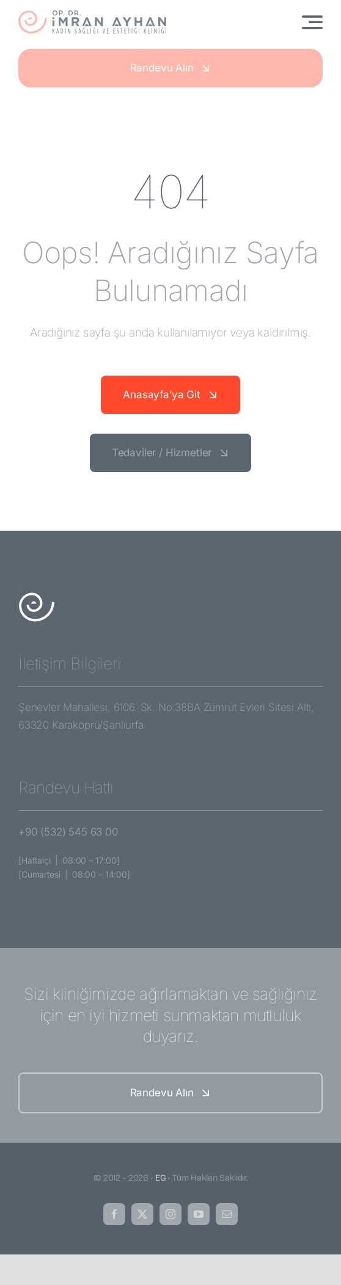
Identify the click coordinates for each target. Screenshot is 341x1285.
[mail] (227, 1214)
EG (160, 1178)
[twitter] (142, 1214)
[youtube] (199, 1214)
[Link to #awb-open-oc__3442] (312, 22)
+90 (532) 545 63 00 (68, 832)
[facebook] (114, 1214)
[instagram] (171, 1214)
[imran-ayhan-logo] (92, 15)
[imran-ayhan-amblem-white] (36, 597)
